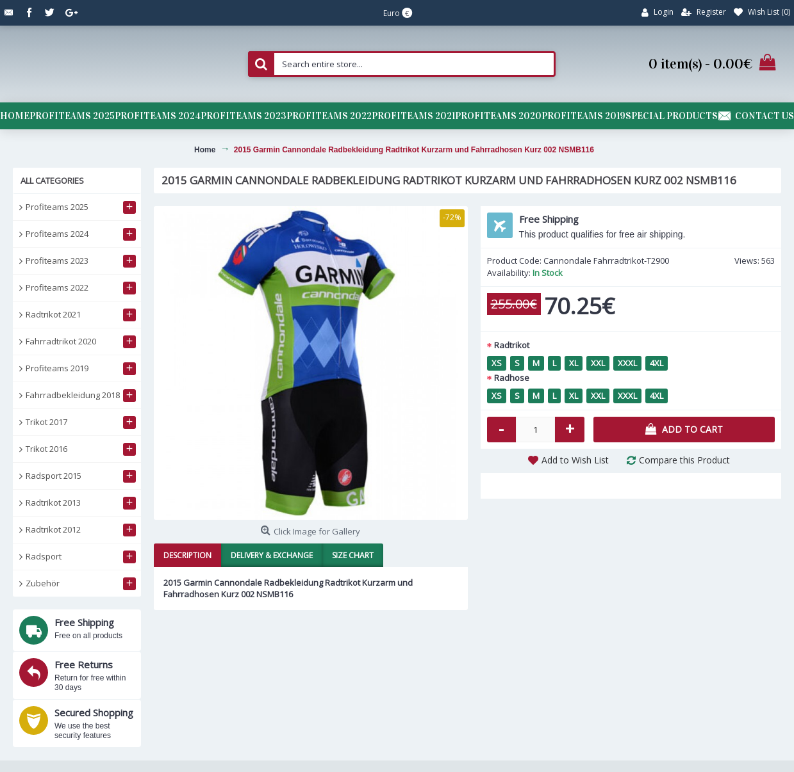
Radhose (511, 377)
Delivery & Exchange (272, 555)
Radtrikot (511, 345)
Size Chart (353, 555)
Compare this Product (684, 460)
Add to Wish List (575, 460)
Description (187, 555)
